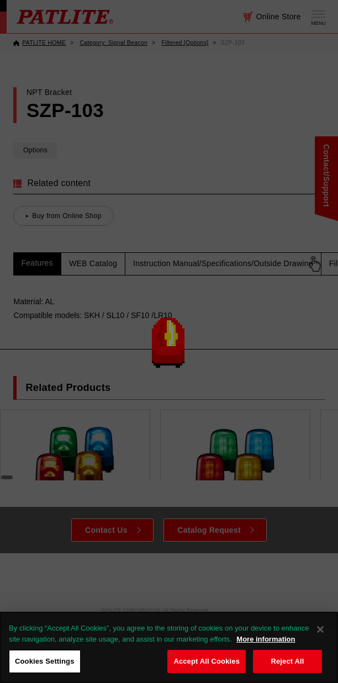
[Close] (320, 629)
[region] (169, 647)
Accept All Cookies (206, 661)
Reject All (287, 661)
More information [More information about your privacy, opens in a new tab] (265, 639)
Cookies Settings (45, 661)
